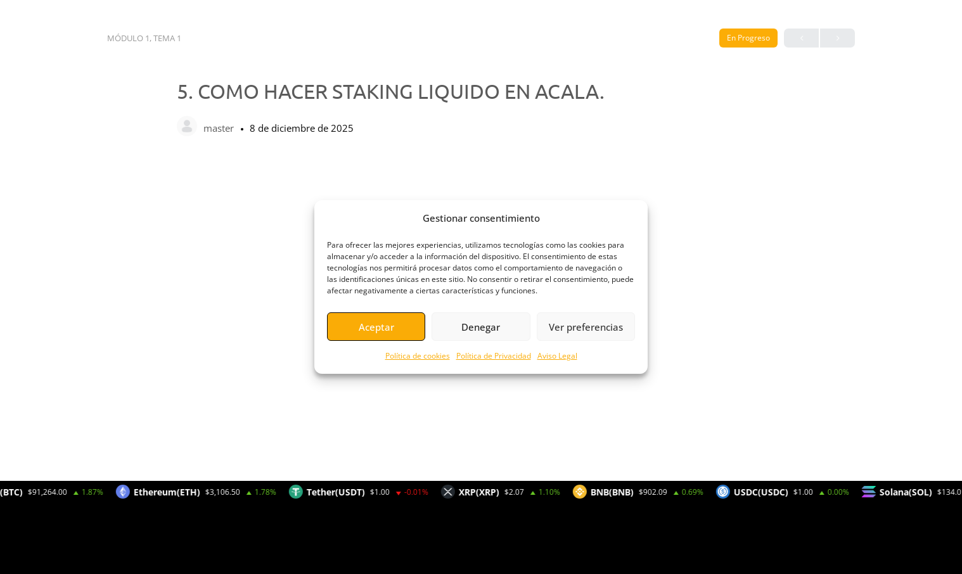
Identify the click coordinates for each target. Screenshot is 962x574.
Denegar (480, 327)
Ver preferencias (586, 327)
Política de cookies (417, 355)
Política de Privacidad (493, 355)
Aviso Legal (557, 355)
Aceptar (376, 327)
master (219, 128)
